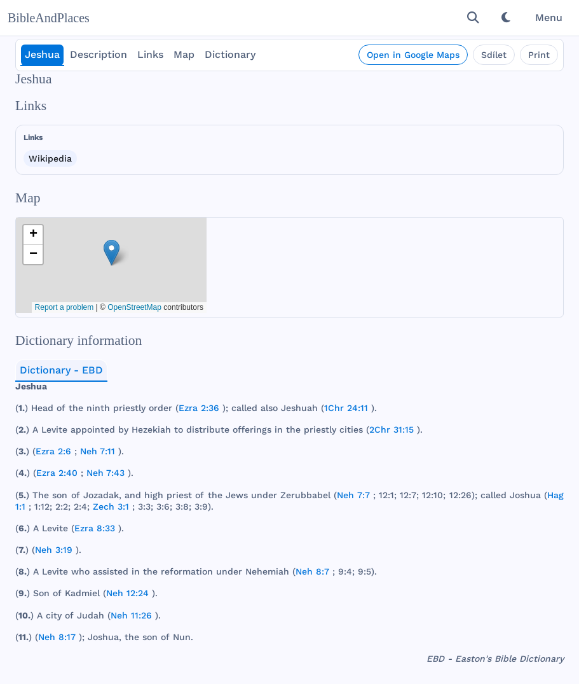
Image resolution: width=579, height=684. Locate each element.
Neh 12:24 (127, 593)
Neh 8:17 (57, 637)
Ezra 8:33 (94, 528)
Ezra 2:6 (53, 451)
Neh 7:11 (97, 451)
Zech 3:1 (111, 506)
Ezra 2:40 (57, 473)
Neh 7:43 (105, 473)
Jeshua (42, 54)
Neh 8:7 (312, 571)
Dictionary (230, 54)
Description (98, 54)
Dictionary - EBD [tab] (61, 370)
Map (184, 54)
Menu (548, 17)
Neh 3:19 (53, 550)
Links (150, 54)
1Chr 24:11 (346, 408)
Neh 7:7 (353, 495)
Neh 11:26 (131, 615)
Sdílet (494, 55)
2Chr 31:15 (391, 429)
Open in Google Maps (413, 55)
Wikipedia (50, 158)
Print (539, 55)
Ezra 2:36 (199, 408)
